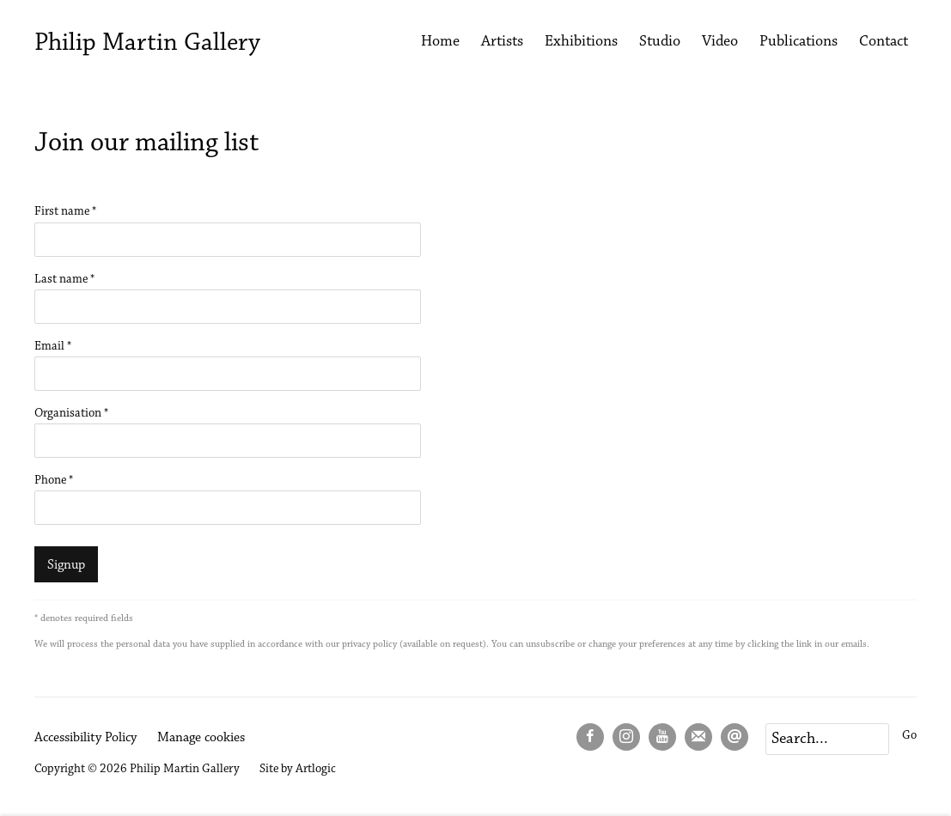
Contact (883, 42)
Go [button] (909, 735)
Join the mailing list (698, 737)
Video (720, 42)
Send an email (734, 737)
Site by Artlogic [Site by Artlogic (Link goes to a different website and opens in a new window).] (297, 769)
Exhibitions (581, 42)
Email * (52, 346)
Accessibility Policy (85, 738)
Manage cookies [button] (201, 738)
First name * (65, 211)
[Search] (827, 739)
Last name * (64, 279)
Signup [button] (66, 565)
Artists (502, 42)
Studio (659, 42)
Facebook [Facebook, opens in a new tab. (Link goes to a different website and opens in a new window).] (590, 737)
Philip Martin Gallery (147, 44)
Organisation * (71, 413)
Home (440, 42)
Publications (798, 42)
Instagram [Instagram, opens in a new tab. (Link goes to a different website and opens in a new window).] (626, 737)
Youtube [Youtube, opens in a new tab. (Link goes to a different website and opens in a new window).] (662, 737)
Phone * (53, 480)
